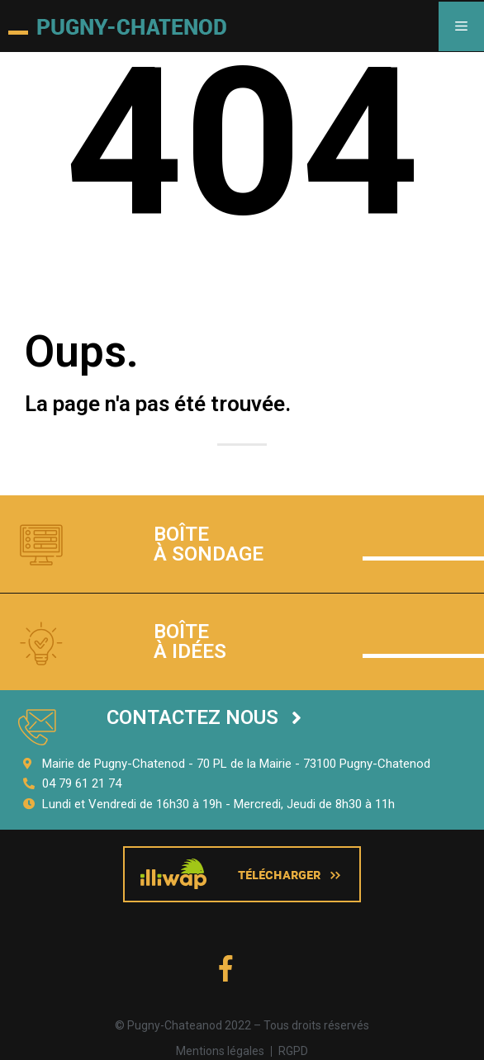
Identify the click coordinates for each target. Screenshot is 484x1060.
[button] (204, 717)
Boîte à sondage (208, 544)
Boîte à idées (190, 641)
